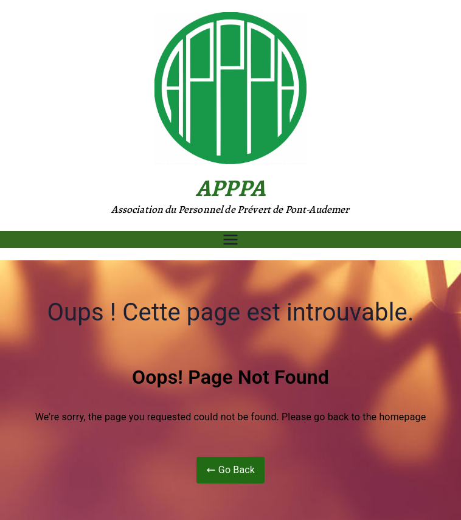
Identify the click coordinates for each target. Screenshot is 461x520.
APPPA (230, 188)
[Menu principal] (230, 239)
